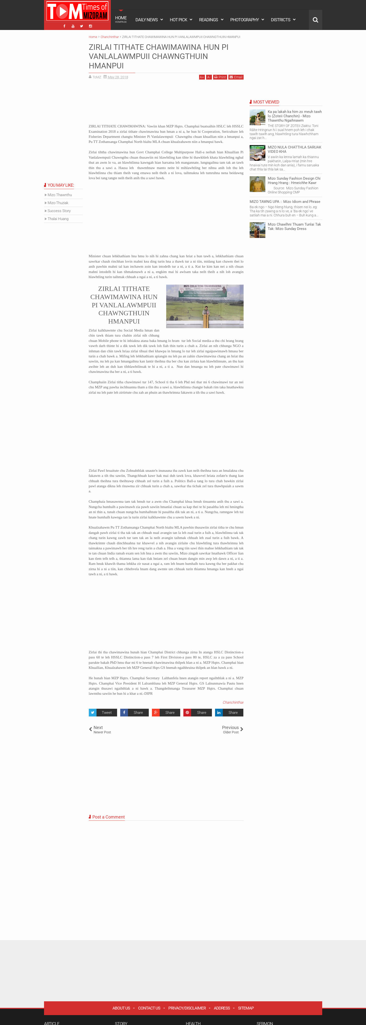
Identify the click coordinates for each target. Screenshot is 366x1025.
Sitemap (246, 1008)
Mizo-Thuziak (58, 203)
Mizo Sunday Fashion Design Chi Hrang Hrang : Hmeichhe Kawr (294, 180)
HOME (121, 19)
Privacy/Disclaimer (187, 1008)
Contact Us (149, 1008)
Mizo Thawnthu (60, 195)
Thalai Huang (58, 219)
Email (236, 77)
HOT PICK (178, 19)
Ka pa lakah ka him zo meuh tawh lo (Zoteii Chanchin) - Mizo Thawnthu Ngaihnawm (295, 116)
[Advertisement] (166, 103)
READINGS (208, 19)
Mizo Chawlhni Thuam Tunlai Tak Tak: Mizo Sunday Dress (294, 226)
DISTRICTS (280, 19)
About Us (121, 1008)
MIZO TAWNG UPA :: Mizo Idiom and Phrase (285, 201)
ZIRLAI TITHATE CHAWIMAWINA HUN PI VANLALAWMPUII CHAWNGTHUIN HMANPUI (159, 56)
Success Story (59, 211)
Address (222, 1008)
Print (220, 77)
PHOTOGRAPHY (244, 19)
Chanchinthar (233, 702)
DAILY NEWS (146, 19)
